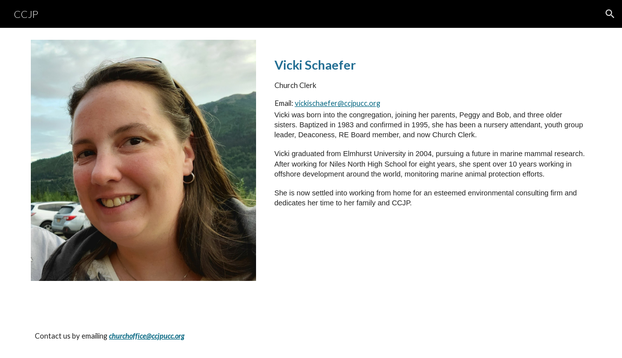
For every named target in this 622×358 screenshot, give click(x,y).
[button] (610, 14)
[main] (430, 136)
